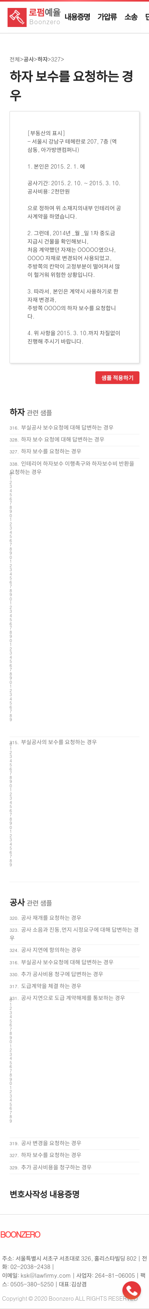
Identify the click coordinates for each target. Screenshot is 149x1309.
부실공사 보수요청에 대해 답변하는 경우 (67, 427)
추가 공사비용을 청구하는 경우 (56, 1167)
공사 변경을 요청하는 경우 (51, 1143)
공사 (28, 59)
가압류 (106, 16)
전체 (15, 59)
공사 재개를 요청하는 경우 (51, 917)
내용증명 (76, 16)
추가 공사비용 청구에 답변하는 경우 (62, 974)
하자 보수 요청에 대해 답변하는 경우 (62, 439)
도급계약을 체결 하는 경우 (51, 986)
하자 (42, 59)
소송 (130, 16)
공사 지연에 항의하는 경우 (51, 950)
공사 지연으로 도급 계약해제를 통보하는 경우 (73, 998)
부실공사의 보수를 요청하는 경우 (59, 742)
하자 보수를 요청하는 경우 (51, 451)
